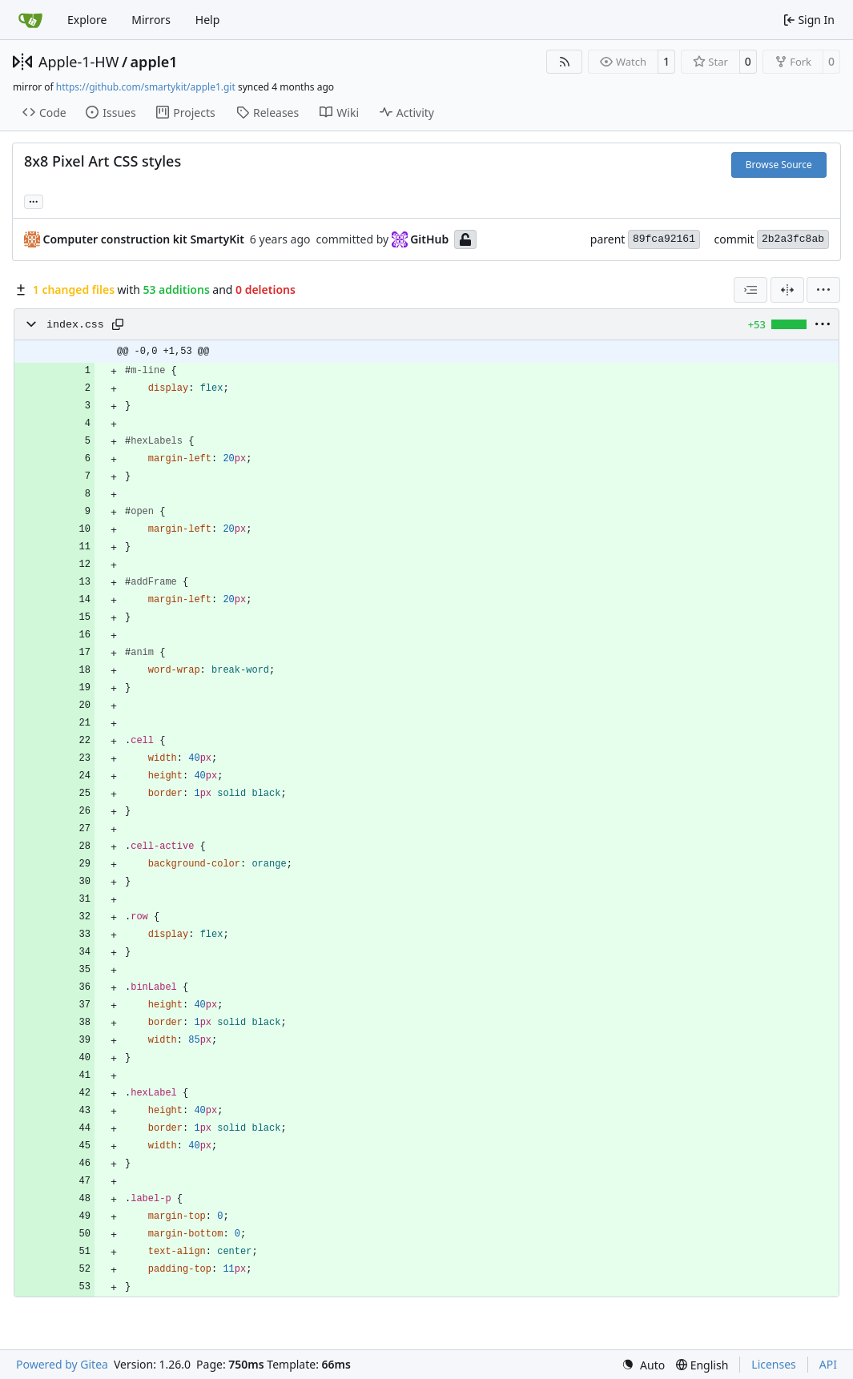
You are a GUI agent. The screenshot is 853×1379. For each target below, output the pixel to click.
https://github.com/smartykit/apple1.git (145, 87)
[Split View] (787, 290)
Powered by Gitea (62, 1364)
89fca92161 (664, 239)
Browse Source (779, 164)
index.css (75, 325)
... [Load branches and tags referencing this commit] (33, 200)
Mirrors (151, 19)
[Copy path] (118, 324)
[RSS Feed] (564, 62)
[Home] (30, 20)
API (828, 1364)
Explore (87, 19)
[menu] (823, 290)
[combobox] (750, 290)
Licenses (773, 1364)
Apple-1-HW (78, 62)
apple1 (154, 62)
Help (207, 19)
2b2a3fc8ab (793, 239)
